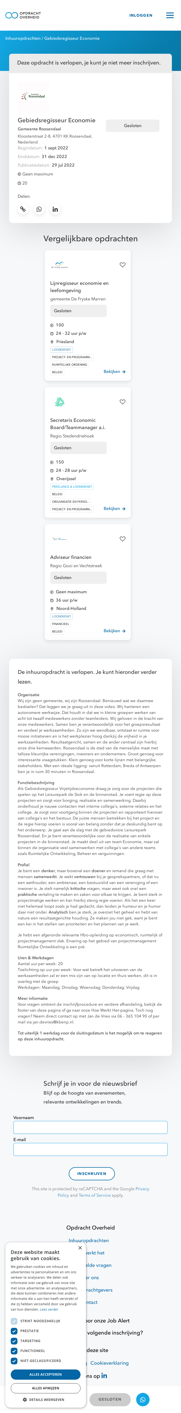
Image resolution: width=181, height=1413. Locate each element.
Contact (88, 1302)
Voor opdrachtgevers (89, 1290)
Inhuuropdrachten (23, 38)
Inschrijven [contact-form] (91, 1173)
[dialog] (45, 1325)
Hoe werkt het (88, 1253)
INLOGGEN (141, 15)
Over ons (89, 1277)
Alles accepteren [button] (46, 1374)
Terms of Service (95, 1195)
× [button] (80, 1248)
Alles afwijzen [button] (45, 1388)
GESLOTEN (110, 1399)
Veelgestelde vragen (88, 1265)
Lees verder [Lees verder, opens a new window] (49, 1309)
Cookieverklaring (109, 1363)
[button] (46, 1399)
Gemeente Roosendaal (39, 129)
